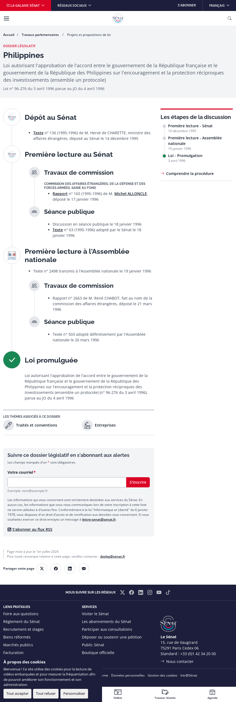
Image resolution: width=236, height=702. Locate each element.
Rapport (60, 193)
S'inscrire (138, 482)
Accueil (8, 34)
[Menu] (6, 18)
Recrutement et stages (23, 629)
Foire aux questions (20, 613)
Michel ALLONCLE (130, 193)
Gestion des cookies (162, 675)
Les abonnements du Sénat (106, 621)
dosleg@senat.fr (112, 556)
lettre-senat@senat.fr (99, 519)
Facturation (13, 652)
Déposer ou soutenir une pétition (112, 637)
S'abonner (187, 5)
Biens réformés (17, 637)
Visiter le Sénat (95, 613)
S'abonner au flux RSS (32, 529)
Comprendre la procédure (190, 173)
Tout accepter (17, 693)
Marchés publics (18, 644)
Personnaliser (74, 693)
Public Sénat (93, 644)
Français (222, 4)
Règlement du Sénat (21, 621)
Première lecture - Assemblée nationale (195, 140)
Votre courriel (20, 472)
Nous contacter (180, 661)
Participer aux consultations (107, 629)
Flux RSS (89, 660)
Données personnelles (128, 675)
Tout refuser (46, 693)
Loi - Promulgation (185, 155)
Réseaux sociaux (72, 5)
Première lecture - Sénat (190, 125)
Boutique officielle (98, 652)
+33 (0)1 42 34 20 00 (198, 653)
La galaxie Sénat (23, 5)
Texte (38, 132)
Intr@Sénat (188, 675)
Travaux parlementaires (41, 34)
